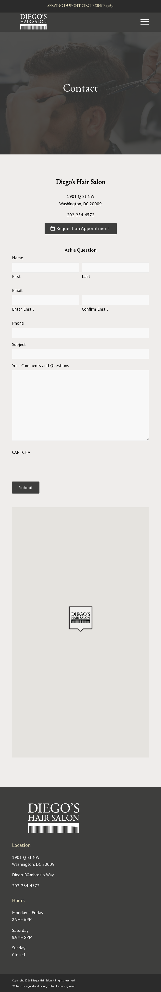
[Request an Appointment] (81, 228)
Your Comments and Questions (40, 365)
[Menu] (142, 22)
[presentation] (49, 466)
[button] (80, 619)
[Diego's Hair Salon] (67, 22)
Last (86, 276)
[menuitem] (142, 22)
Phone (18, 323)
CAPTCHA (21, 452)
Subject (19, 344)
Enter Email (23, 309)
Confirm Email (95, 309)
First (16, 276)
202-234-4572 (25, 885)
